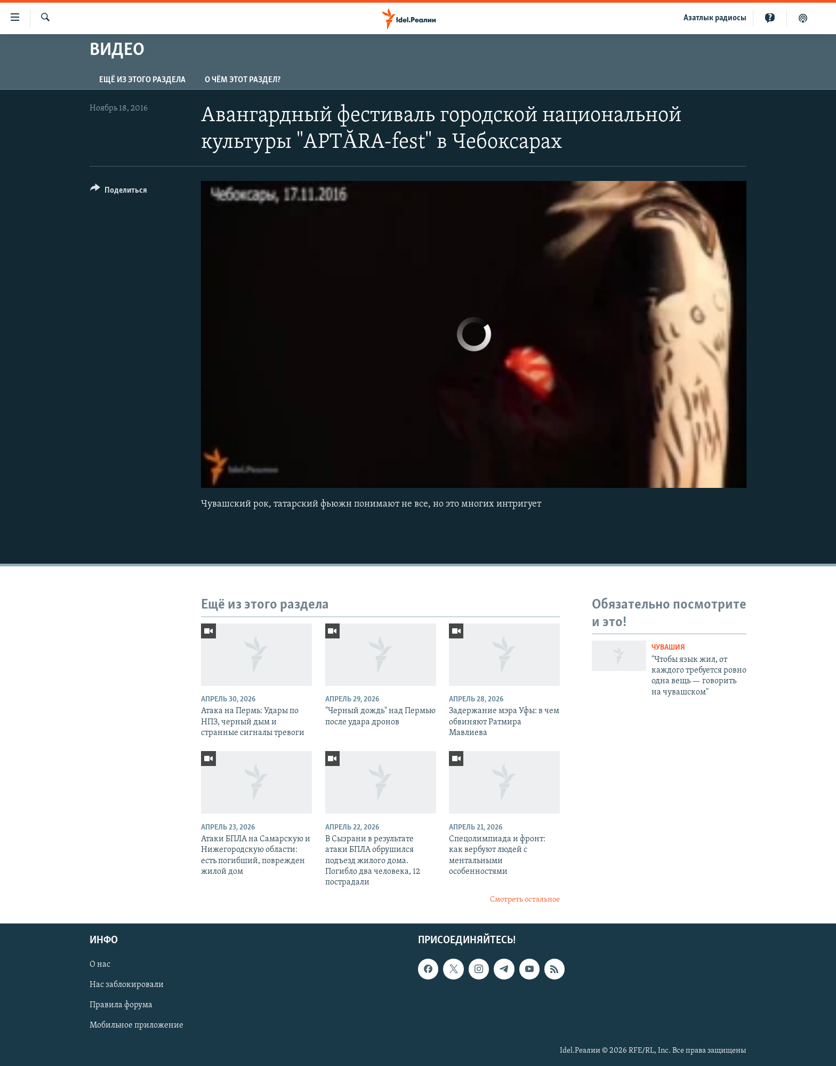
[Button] (118, 192)
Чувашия (668, 648)
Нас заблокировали (127, 985)
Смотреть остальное (525, 900)
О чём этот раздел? (242, 80)
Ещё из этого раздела (142, 80)
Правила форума (121, 1005)
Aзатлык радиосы (715, 18)
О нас (100, 965)
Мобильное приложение (136, 1026)
